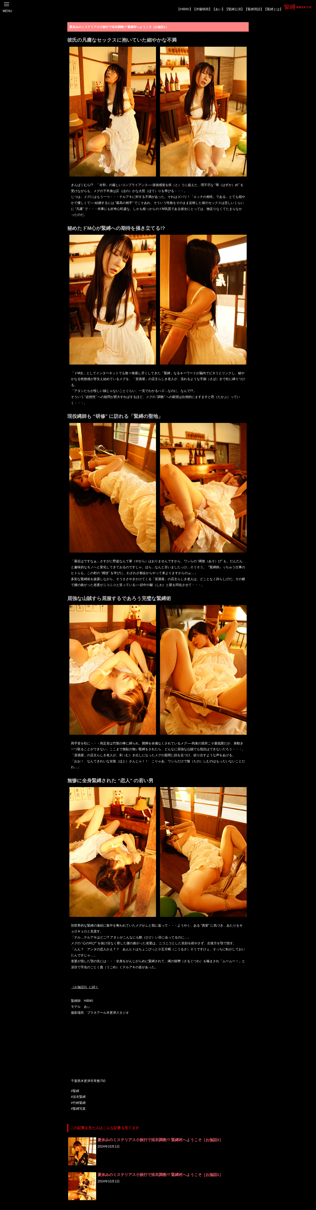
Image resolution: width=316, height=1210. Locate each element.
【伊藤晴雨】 (202, 9)
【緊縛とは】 (273, 9)
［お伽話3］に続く (85, 987)
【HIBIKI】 (184, 9)
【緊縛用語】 (254, 9)
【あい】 (218, 9)
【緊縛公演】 (234, 9)
